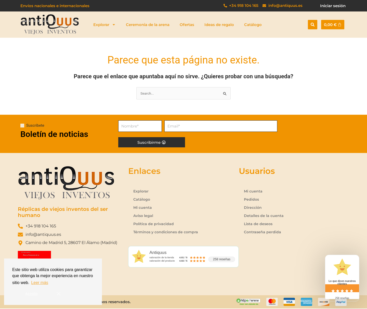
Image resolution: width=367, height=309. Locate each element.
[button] (312, 24)
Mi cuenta (142, 207)
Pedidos (252, 199)
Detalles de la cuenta (264, 216)
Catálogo (253, 24)
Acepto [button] (31, 294)
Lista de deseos (259, 224)
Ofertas (187, 24)
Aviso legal (143, 216)
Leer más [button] (39, 282)
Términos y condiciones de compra (167, 232)
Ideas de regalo (219, 24)
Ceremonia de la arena (147, 24)
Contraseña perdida (263, 232)
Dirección (253, 207)
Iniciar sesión (333, 5)
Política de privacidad (154, 224)
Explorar (104, 24)
